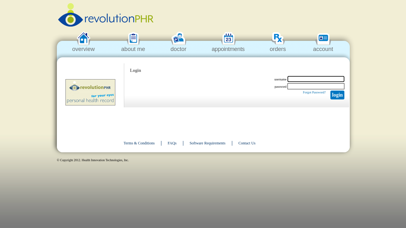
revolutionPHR (105, 15)
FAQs (172, 143)
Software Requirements (208, 143)
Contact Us (247, 143)
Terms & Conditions (139, 143)
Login (337, 95)
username (280, 79)
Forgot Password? (314, 92)
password (280, 86)
